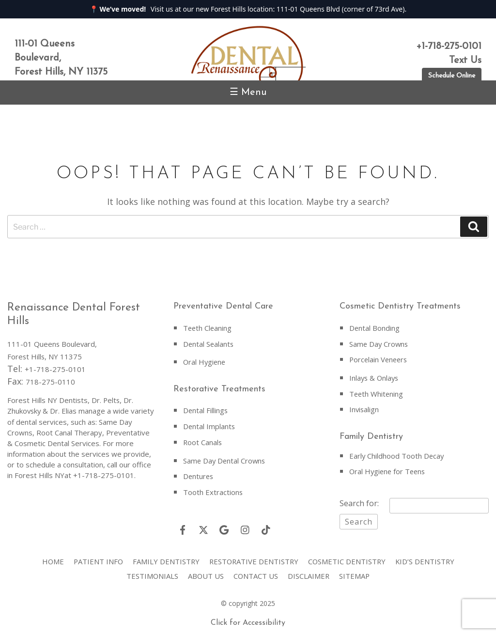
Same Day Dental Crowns (225, 458)
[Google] (224, 526)
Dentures (199, 474)
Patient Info (96, 558)
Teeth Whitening (376, 392)
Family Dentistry (165, 558)
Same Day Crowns (379, 343)
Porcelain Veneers (379, 359)
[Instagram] (245, 526)
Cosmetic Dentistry (348, 558)
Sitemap (355, 572)
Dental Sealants (209, 343)
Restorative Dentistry (253, 558)
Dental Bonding (374, 328)
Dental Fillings (206, 409)
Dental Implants (209, 425)
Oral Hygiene (205, 361)
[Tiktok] (266, 526)
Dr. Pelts (106, 400)
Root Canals (203, 440)
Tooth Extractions (213, 489)
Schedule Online (451, 75)
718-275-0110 (50, 382)
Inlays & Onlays (375, 377)
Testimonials (151, 572)
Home (50, 558)
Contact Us (256, 572)
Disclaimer (309, 572)
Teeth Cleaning (208, 328)
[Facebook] (182, 526)
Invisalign (364, 408)
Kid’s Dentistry (427, 558)
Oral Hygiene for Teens (388, 469)
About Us (205, 572)
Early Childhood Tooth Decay (397, 453)
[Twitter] (203, 526)
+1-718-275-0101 (55, 369)
